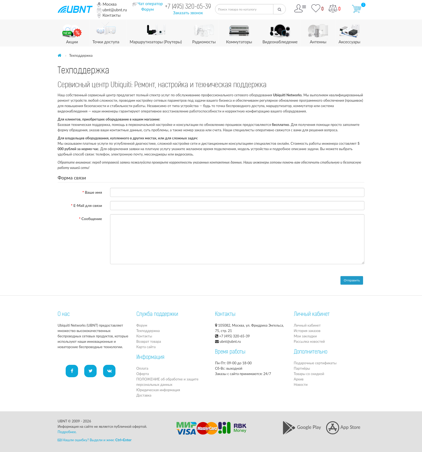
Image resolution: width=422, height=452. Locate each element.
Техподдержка (148, 331)
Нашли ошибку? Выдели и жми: (95, 440)
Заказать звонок (188, 12)
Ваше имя (93, 192)
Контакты (109, 15)
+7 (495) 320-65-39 (188, 7)
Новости (301, 384)
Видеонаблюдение (279, 32)
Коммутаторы (239, 32)
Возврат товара (148, 341)
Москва (107, 4)
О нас (64, 314)
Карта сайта (146, 347)
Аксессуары (349, 32)
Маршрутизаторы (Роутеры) (156, 32)
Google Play (301, 427)
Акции (72, 32)
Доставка (144, 395)
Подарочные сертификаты (315, 363)
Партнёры (302, 368)
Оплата (142, 368)
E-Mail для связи (87, 205)
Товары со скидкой (309, 374)
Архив (299, 379)
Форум (147, 9)
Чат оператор (150, 3)
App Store (343, 427)
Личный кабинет (307, 325)
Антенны (318, 32)
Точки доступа (106, 32)
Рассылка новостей (309, 341)
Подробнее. (67, 432)
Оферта (142, 374)
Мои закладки (305, 336)
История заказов (307, 331)
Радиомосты (204, 32)
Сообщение (92, 218)
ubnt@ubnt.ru (112, 9)
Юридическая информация (158, 390)
